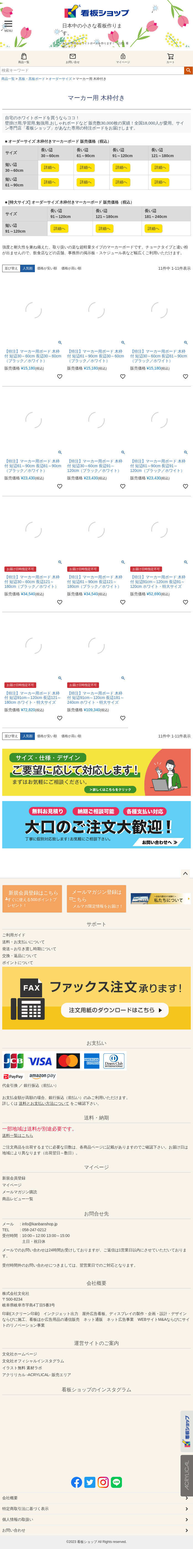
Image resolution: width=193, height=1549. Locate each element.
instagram (56, 1431)
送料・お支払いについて (23, 942)
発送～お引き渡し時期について (29, 949)
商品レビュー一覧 (17, 1199)
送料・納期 (96, 1118)
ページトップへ (185, 873)
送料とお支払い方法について (44, 1103)
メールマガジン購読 (19, 1192)
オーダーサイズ (60, 79)
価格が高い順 (71, 268)
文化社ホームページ (19, 1354)
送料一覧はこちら (17, 1135)
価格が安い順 (47, 268)
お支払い (96, 1043)
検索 (188, 70)
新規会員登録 (13, 1178)
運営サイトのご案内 (96, 1343)
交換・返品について (19, 955)
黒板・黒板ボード (32, 79)
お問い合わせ (13, 1530)
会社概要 (96, 1283)
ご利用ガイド (13, 935)
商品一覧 (23, 58)
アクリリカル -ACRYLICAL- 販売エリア (36, 1375)
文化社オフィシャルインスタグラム (33, 1361)
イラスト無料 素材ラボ (22, 1368)
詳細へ (50, 167)
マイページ (123, 58)
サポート (96, 924)
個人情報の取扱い (17, 1519)
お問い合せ (73, 58)
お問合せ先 (96, 1214)
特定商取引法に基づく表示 (25, 1508)
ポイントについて (17, 962)
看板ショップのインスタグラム (96, 1389)
